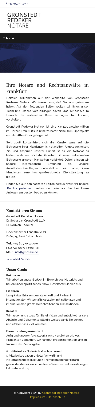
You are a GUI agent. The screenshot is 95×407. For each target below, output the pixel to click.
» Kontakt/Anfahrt (19, 259)
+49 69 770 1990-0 (17, 3)
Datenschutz (56, 397)
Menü (8, 38)
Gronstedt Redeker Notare (60, 393)
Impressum (37, 397)
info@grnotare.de (26, 252)
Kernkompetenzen (19, 188)
